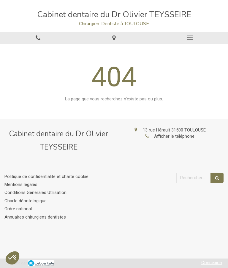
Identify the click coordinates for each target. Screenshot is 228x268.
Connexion (211, 262)
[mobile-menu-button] (190, 38)
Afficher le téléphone (174, 136)
